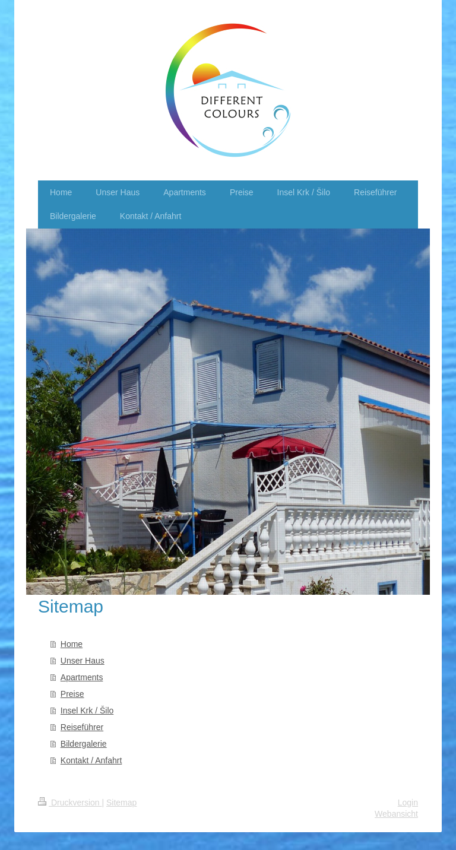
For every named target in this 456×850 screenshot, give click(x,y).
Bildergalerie (84, 743)
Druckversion (70, 802)
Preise (72, 694)
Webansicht (396, 814)
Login (408, 802)
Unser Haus (82, 660)
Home (72, 644)
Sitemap (121, 802)
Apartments (82, 677)
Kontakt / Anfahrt (91, 760)
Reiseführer (82, 727)
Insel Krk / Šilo (87, 710)
